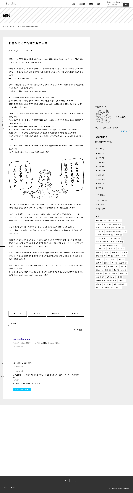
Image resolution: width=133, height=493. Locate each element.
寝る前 (99, 259)
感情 (106, 263)
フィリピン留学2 (102, 242)
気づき (100, 209)
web (113, 2)
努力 (124, 252)
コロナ (119, 235)
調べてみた (111, 280)
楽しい (99, 270)
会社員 (115, 252)
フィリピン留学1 (113, 238)
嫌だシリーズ (121, 256)
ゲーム (99, 231)
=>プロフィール (124, 131)
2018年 (100, 183)
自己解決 (110, 277)
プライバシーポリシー (10, 488)
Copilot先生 (101, 220)
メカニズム (100, 249)
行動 (119, 277)
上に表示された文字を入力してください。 (28, 383)
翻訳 (123, 273)
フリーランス (117, 242)
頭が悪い (109, 287)
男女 (123, 270)
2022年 (100, 166)
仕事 (106, 252)
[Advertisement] (27, 293)
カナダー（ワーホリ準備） (105, 227)
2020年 (100, 175)
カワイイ (120, 227)
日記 (109, 2)
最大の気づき (113, 266)
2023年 (100, 162)
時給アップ (100, 266)
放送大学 (123, 263)
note (111, 220)
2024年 (100, 158)
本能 (123, 266)
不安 (98, 252)
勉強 (118, 2)
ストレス (100, 238)
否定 (110, 256)
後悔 (121, 259)
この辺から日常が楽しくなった (116, 231)
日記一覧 (11, 27)
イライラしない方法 (114, 224)
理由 (116, 270)
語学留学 (100, 280)
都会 (98, 284)
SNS (118, 220)
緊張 (114, 273)
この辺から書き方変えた (104, 235)
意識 (98, 263)
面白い (99, 287)
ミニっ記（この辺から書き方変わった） (108, 245)
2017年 (100, 188)
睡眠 (107, 273)
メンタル (111, 249)
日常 (18, 27)
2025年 (100, 154)
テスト (123, 2)
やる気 (121, 249)
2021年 (100, 171)
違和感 (122, 280)
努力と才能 (100, 256)
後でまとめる (111, 259)
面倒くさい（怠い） (120, 284)
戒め (114, 263)
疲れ (99, 273)
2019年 (100, 179)
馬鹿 (118, 287)
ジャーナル (101, 200)
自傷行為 (100, 277)
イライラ (100, 224)
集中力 (107, 284)
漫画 (108, 270)
